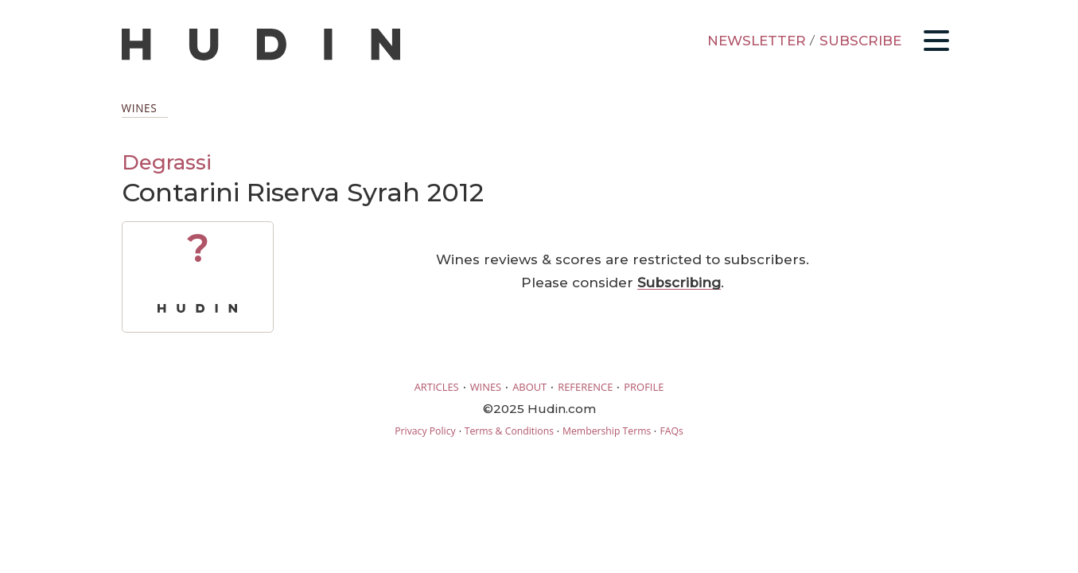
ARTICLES (436, 387)
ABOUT (529, 387)
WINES (486, 387)
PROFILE (644, 387)
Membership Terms (606, 431)
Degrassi (167, 162)
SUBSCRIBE (860, 41)
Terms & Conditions (509, 431)
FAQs (671, 431)
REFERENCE (585, 387)
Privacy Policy (425, 431)
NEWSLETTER (756, 41)
